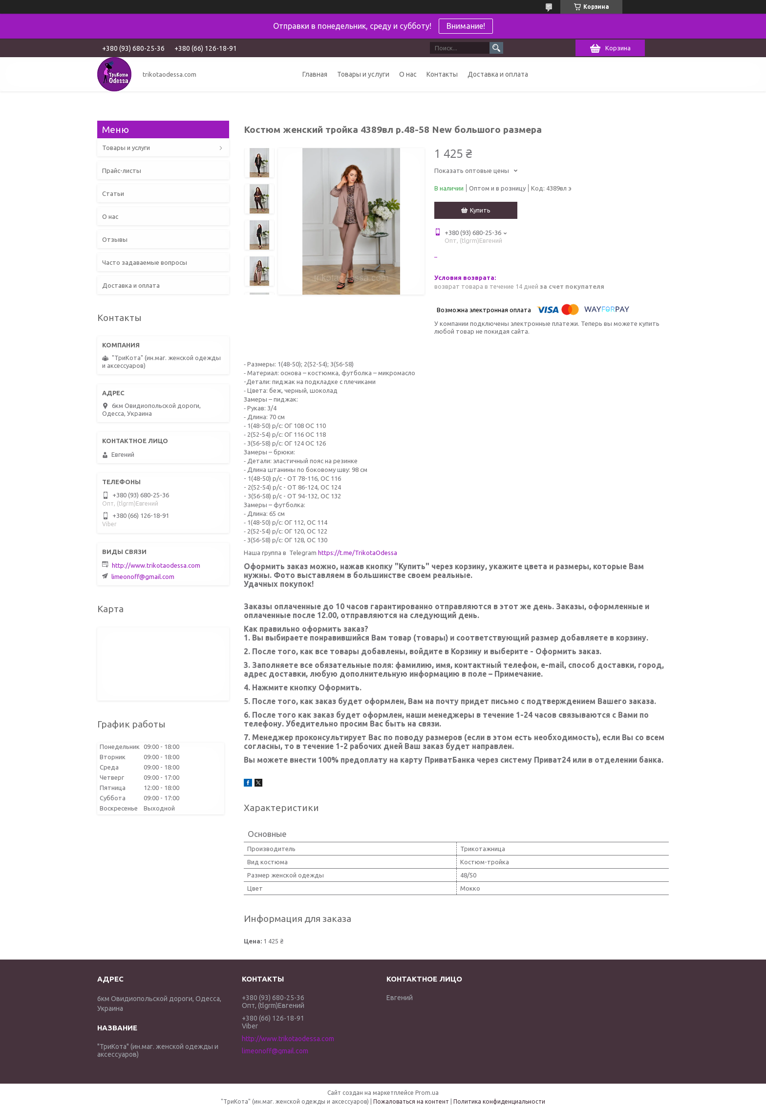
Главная (314, 74)
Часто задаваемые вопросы (144, 262)
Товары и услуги (363, 74)
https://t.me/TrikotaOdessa (357, 552)
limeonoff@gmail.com (142, 576)
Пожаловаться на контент (411, 1101)
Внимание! (466, 25)
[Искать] (496, 48)
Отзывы (115, 239)
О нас (408, 74)
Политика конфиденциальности (499, 1101)
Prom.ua (427, 1093)
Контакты (442, 74)
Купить (480, 210)
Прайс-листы (121, 170)
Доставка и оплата (498, 74)
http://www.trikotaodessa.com (156, 565)
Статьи (113, 193)
